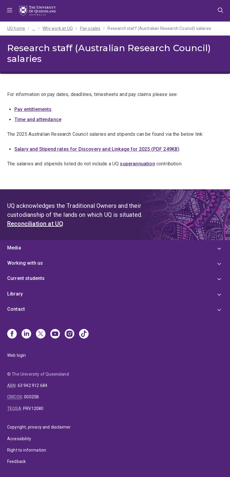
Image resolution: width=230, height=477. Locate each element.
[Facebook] (12, 334)
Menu (9, 11)
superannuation (137, 164)
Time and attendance (37, 119)
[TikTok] (84, 334)
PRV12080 (33, 408)
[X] (41, 334)
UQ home (16, 28)
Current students (26, 278)
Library (15, 294)
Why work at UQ (58, 28)
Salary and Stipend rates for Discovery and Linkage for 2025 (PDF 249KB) (96, 149)
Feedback (16, 461)
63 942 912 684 (32, 385)
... (33, 28)
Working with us (25, 263)
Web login (16, 355)
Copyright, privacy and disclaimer (39, 427)
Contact (16, 309)
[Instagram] (69, 334)
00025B (31, 396)
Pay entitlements (33, 109)
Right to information (26, 450)
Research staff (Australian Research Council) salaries (159, 28)
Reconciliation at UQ (35, 223)
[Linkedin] (26, 334)
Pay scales (90, 28)
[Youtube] (55, 334)
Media (14, 248)
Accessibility (19, 438)
